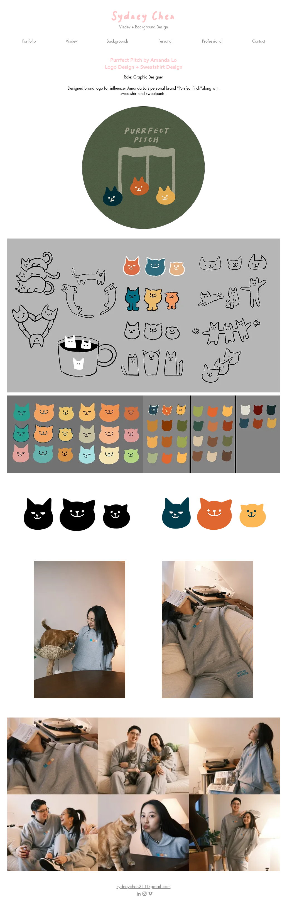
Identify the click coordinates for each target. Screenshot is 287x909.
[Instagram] (144, 893)
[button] (165, 41)
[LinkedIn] (138, 893)
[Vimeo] (150, 893)
